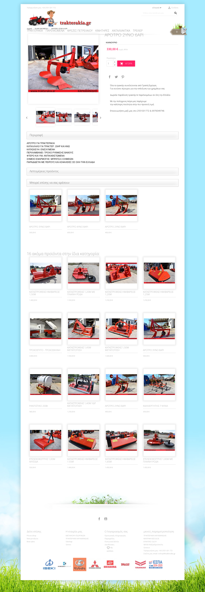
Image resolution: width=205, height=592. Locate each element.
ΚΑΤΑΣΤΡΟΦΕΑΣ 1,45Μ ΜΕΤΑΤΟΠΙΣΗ (79, 360)
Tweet (116, 88)
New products (32, 550)
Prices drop (31, 547)
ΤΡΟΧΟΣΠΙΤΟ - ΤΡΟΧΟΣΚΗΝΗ (44, 361)
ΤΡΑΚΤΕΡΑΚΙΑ (35, 30)
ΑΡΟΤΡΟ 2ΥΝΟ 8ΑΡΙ (115, 238)
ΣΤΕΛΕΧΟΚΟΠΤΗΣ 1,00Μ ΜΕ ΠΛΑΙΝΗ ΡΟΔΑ (158, 472)
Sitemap (69, 553)
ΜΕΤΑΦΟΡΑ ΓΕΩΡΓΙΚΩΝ (75, 547)
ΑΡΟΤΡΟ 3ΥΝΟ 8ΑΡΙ (39, 238)
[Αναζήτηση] (159, 13)
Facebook (99, 531)
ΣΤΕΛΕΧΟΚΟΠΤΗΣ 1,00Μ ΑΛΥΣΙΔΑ (42, 472)
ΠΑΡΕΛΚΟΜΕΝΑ (55, 30)
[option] (64, 80)
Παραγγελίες (110, 550)
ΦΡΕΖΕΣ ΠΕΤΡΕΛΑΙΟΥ (80, 30)
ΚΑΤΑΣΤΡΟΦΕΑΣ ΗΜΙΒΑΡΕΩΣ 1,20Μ (120, 305)
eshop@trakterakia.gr (166, 565)
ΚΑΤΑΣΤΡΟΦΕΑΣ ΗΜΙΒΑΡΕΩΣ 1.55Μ (82, 472)
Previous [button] (26, 129)
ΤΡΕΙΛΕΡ (138, 30)
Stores (68, 556)
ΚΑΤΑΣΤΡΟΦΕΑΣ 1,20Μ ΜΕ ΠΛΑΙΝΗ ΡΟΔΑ (81, 305)
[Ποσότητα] (110, 75)
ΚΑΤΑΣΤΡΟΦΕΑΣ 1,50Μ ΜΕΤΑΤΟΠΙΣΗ (117, 360)
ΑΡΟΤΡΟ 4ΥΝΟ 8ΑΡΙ (77, 238)
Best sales (31, 553)
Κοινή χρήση (109, 88)
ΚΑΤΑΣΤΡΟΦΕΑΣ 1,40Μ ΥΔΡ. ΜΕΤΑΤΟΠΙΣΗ (81, 416)
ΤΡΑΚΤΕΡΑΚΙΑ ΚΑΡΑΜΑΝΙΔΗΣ (77, 550)
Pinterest (123, 88)
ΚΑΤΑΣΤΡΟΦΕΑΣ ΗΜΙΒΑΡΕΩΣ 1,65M (120, 472)
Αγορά (126, 75)
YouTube (105, 531)
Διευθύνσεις (109, 556)
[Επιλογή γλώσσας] (157, 7)
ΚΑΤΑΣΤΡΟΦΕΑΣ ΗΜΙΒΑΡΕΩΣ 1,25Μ (158, 305)
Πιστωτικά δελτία (112, 553)
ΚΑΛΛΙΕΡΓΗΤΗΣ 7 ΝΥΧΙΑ (155, 417)
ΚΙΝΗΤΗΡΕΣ (102, 30)
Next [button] (99, 129)
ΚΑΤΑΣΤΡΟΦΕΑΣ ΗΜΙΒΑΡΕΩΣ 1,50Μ (44, 305)
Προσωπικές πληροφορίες (115, 547)
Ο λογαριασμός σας (116, 543)
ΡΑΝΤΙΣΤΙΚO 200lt (38, 417)
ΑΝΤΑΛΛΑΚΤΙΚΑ (121, 30)
